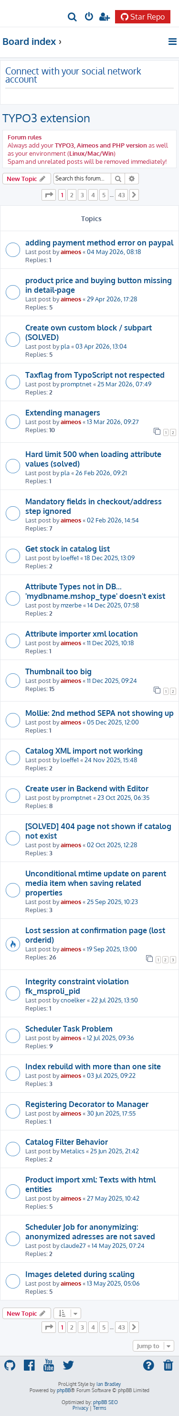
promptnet (76, 384)
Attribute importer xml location (81, 634)
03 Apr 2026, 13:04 (101, 346)
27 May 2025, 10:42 (113, 1198)
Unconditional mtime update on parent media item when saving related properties (95, 883)
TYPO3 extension (46, 117)
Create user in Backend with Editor (86, 788)
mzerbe (71, 605)
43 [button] (121, 195)
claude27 (73, 1245)
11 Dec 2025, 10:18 (110, 643)
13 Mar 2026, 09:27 (113, 421)
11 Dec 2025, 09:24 (112, 680)
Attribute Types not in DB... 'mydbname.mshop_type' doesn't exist (95, 591)
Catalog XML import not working (84, 751)
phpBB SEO (105, 1402)
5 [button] (103, 195)
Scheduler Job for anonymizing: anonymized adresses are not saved (90, 1231)
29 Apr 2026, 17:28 (112, 299)
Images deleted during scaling (80, 1274)
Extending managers (62, 412)
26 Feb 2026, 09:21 (101, 472)
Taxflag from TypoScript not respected (95, 375)
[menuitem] (73, 17)
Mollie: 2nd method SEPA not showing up (99, 713)
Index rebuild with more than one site (93, 1066)
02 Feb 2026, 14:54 (113, 520)
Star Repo (143, 16)
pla (65, 346)
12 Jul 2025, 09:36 (110, 1037)
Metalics (72, 1151)
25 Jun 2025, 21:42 (114, 1151)
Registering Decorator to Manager (86, 1104)
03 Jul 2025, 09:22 (111, 1075)
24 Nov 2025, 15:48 (110, 760)
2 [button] (72, 195)
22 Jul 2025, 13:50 (114, 1000)
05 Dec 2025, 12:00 (113, 722)
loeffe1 (70, 558)
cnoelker (73, 1000)
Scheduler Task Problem (69, 1028)
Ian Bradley (108, 1384)
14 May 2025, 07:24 (118, 1245)
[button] (49, 195)
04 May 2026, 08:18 (114, 251)
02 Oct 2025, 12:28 (112, 845)
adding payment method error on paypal (99, 242)
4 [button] (93, 195)
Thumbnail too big (58, 671)
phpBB (64, 1390)
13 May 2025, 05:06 (113, 1283)
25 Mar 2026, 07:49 (124, 384)
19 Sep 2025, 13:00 (112, 949)
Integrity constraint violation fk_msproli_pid (77, 986)
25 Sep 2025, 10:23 (112, 901)
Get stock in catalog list (67, 549)
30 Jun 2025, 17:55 (111, 1113)
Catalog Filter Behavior (66, 1142)
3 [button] (82, 195)
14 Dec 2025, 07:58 (113, 605)
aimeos (71, 251)
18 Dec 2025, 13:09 (109, 558)
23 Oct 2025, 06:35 (123, 797)
